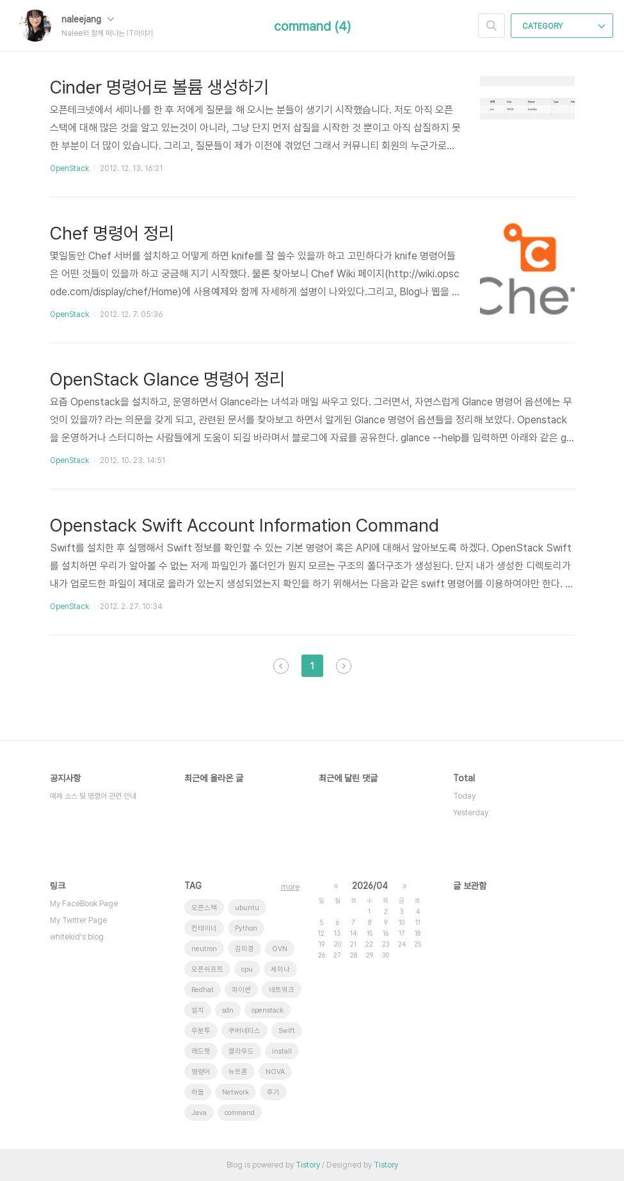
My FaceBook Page (84, 903)
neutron (204, 949)
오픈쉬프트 (207, 969)
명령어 (201, 1072)
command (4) (312, 26)
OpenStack (69, 168)
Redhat (202, 990)
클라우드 (241, 1051)
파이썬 (241, 990)
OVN (279, 949)
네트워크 (281, 990)
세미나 (280, 969)
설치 (197, 1010)
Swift (286, 1031)
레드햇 (201, 1051)
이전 (281, 666)
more (290, 887)
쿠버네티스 (244, 1031)
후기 (273, 1092)
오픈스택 (204, 908)
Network (235, 1092)
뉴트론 (238, 1072)
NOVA (275, 1072)
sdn (228, 1010)
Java (199, 1113)
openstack (268, 1010)
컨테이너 (204, 928)
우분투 (201, 1031)
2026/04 (370, 886)
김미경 (244, 949)
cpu (247, 969)
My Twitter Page (78, 920)
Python (246, 928)
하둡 (197, 1092)
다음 (343, 666)
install (282, 1051)
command (240, 1113)
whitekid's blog (77, 937)
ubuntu (247, 908)
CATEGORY (563, 26)
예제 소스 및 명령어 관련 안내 (93, 796)
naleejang (87, 19)
